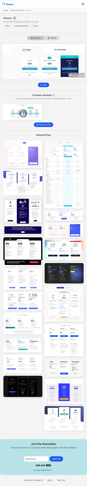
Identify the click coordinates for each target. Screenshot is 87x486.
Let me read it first (43, 470)
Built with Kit (43, 465)
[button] (82, 4)
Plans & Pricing (16, 10)
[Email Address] (36, 459)
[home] (7, 4)
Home (5, 10)
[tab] (35, 38)
